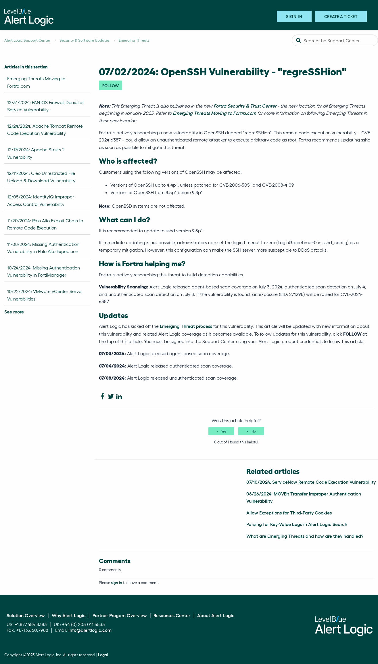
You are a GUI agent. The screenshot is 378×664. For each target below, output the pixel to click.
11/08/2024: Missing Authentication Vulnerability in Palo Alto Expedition (43, 247)
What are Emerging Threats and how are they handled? (304, 536)
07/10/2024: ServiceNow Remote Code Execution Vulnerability (311, 482)
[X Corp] (110, 396)
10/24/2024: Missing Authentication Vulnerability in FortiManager (43, 271)
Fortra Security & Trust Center (245, 105)
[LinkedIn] (119, 396)
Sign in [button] (294, 16)
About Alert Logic (216, 615)
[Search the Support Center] (335, 40)
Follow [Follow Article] (110, 85)
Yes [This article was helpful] (223, 431)
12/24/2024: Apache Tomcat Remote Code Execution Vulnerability (45, 129)
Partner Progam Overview (120, 615)
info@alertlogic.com (90, 630)
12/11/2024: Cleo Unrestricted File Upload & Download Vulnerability (41, 176)
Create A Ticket (341, 16)
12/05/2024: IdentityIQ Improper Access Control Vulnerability (40, 200)
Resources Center (171, 615)
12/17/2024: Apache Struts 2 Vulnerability (36, 153)
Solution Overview (26, 615)
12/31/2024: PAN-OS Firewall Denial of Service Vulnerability (45, 105)
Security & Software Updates (85, 40)
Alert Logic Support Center (27, 40)
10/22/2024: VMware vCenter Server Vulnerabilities (45, 294)
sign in (116, 582)
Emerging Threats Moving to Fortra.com (36, 82)
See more (14, 311)
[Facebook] (102, 396)
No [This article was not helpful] (254, 431)
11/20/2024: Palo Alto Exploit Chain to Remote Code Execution (45, 224)
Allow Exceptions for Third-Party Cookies (289, 512)
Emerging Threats (134, 40)
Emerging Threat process (186, 326)
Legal (103, 654)
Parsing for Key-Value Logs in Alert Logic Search (296, 524)
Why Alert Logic (69, 615)
